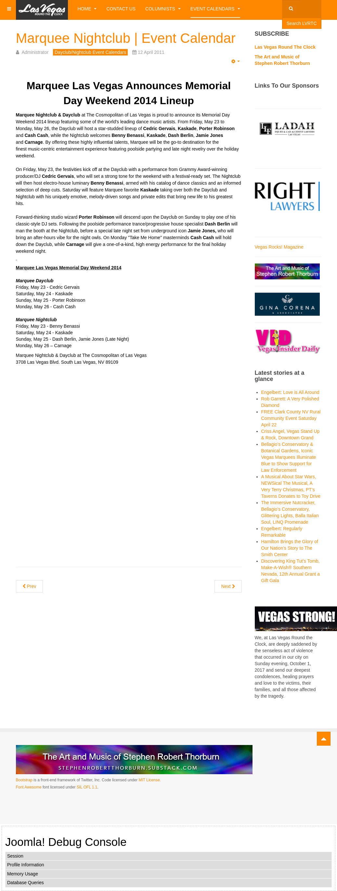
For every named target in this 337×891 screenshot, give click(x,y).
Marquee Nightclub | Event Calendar (126, 38)
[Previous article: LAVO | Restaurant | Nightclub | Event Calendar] (29, 586)
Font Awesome (29, 787)
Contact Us (121, 8)
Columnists (163, 8)
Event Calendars (215, 8)
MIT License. (149, 780)
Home (87, 8)
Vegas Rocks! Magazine (279, 247)
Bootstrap (24, 780)
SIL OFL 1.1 (87, 787)
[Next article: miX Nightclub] (228, 586)
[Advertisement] (128, 414)
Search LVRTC (302, 23)
